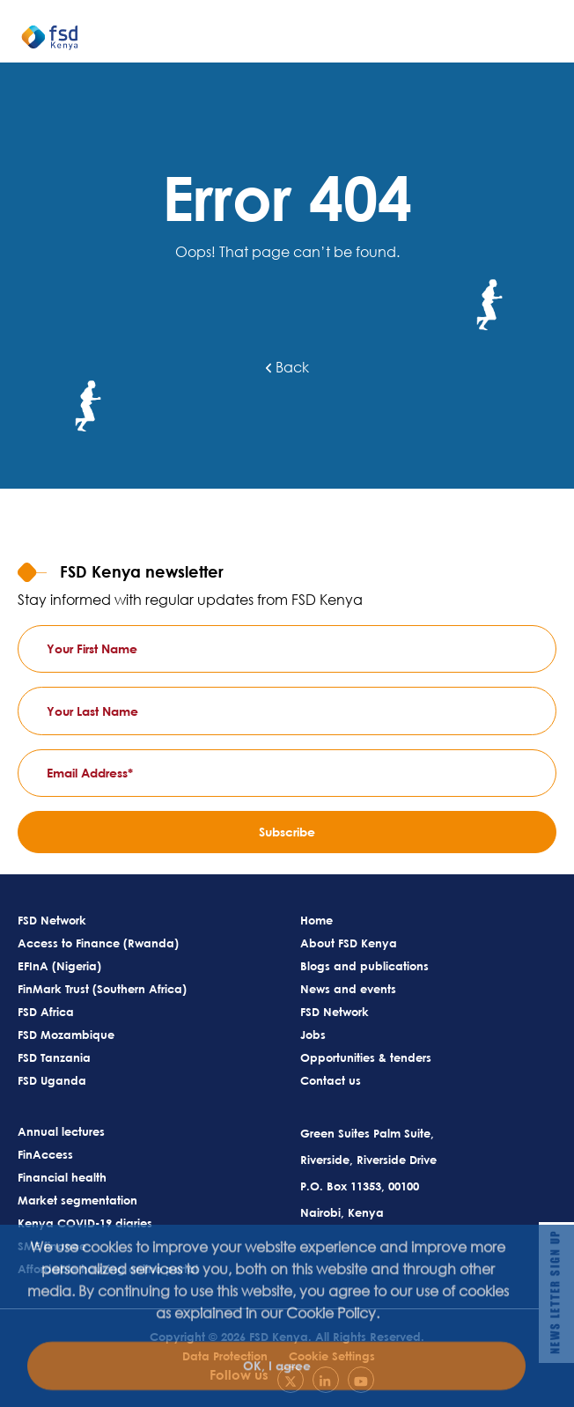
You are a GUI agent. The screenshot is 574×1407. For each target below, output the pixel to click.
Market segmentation (77, 1200)
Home (316, 920)
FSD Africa (46, 1012)
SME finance (52, 1246)
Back (287, 367)
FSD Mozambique (66, 1035)
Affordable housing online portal (108, 1269)
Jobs (313, 1035)
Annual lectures (61, 1131)
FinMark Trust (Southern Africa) (102, 989)
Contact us (330, 1080)
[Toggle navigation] (552, 44)
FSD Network (52, 920)
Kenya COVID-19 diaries (85, 1223)
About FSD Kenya (348, 943)
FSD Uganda (52, 1080)
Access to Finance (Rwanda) (98, 943)
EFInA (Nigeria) (59, 966)
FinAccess (45, 1154)
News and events (348, 989)
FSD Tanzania (54, 1057)
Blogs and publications (364, 966)
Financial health (62, 1177)
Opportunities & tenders (365, 1057)
